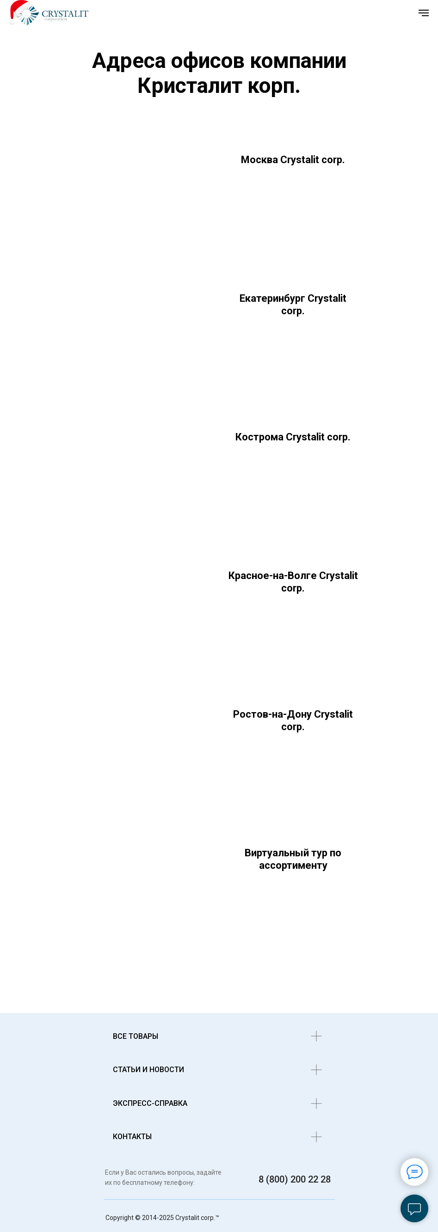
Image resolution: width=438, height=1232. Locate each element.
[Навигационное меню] (424, 13)
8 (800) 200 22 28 (295, 1179)
